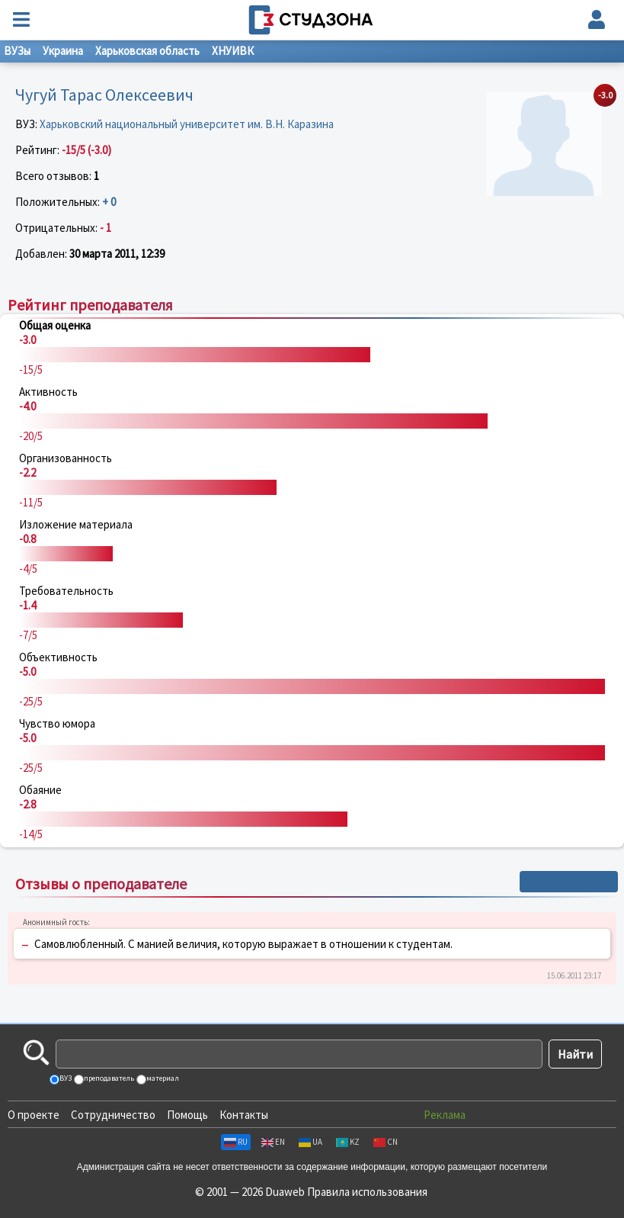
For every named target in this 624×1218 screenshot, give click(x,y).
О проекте (33, 1114)
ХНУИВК (233, 50)
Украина (63, 50)
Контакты (243, 1114)
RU (236, 1141)
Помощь (187, 1114)
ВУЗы (17, 50)
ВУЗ (65, 1078)
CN (385, 1141)
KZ (348, 1141)
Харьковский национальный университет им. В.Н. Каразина (187, 124)
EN (273, 1141)
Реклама (445, 1114)
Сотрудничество (113, 1114)
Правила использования (367, 1191)
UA (310, 1141)
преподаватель (108, 1078)
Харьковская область (147, 50)
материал (162, 1078)
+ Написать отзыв (568, 882)
